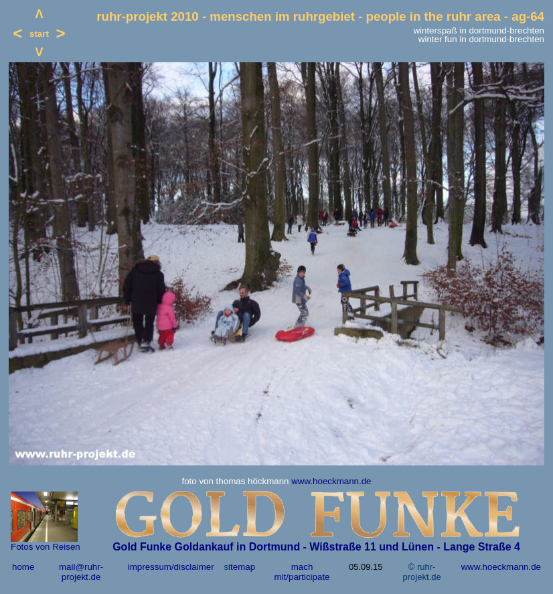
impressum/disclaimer (171, 567)
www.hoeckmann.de (331, 481)
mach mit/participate (302, 572)
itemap (241, 567)
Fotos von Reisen (45, 547)
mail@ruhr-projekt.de (81, 572)
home (23, 567)
